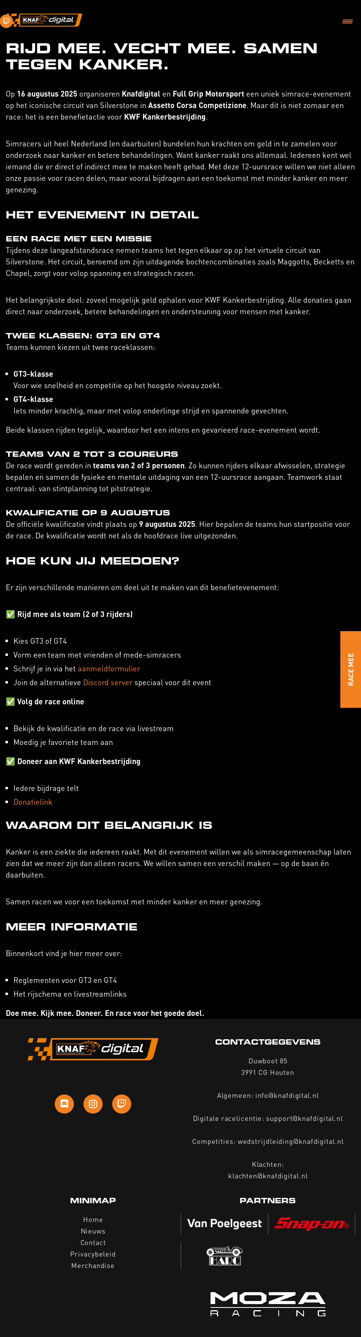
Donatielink (32, 802)
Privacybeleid (93, 1253)
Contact (93, 1242)
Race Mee (350, 669)
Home (93, 1219)
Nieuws (93, 1230)
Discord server (107, 682)
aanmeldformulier (110, 668)
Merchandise (93, 1265)
